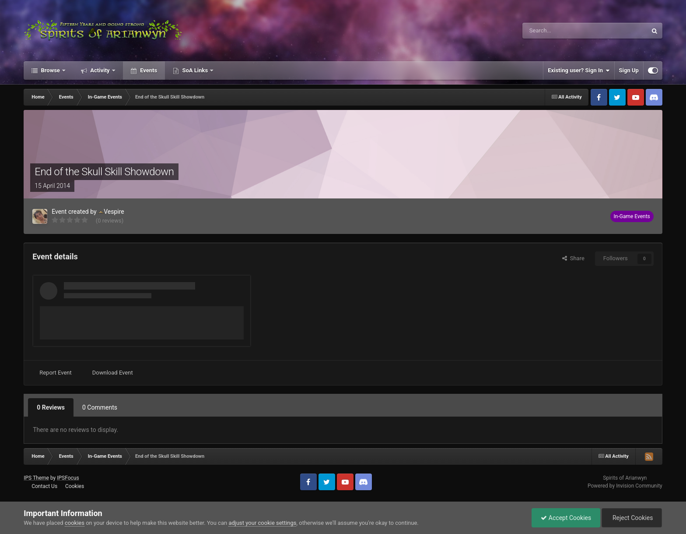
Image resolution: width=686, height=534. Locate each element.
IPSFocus (68, 478)
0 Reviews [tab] (51, 407)
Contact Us (44, 486)
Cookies (74, 486)
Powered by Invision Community (625, 486)
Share (573, 258)
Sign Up (629, 70)
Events (148, 70)
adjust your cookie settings (262, 523)
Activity (100, 70)
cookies (74, 523)
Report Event (55, 372)
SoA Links (195, 70)
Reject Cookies (632, 517)
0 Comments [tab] (99, 407)
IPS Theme (36, 478)
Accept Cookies (566, 517)
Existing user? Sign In (578, 70)
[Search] (564, 31)
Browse (50, 70)
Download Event (112, 372)
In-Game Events (632, 216)
